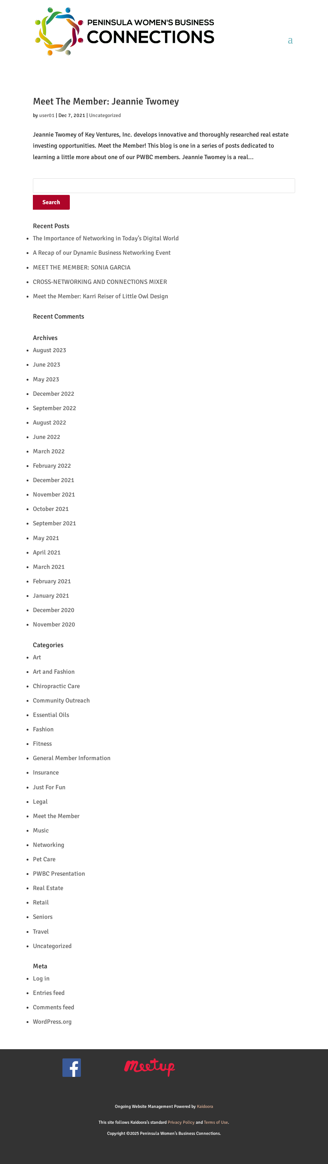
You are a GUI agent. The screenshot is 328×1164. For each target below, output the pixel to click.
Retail (41, 902)
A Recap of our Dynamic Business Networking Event (102, 253)
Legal (40, 802)
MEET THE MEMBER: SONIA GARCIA (81, 267)
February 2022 (52, 466)
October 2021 (51, 509)
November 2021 (54, 494)
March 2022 (49, 451)
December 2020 (53, 610)
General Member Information (71, 758)
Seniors (42, 917)
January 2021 (51, 596)
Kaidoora (205, 1106)
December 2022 (53, 394)
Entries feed (49, 993)
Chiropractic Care (56, 686)
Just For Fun (49, 787)
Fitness (42, 744)
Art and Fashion (54, 672)
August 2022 (49, 422)
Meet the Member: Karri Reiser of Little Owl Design (100, 296)
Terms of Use (216, 1122)
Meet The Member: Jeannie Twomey (106, 101)
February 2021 (52, 581)
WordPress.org (52, 1022)
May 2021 (46, 538)
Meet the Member (56, 816)
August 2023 (49, 350)
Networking (48, 845)
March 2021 (49, 567)
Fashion (43, 729)
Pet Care (44, 859)
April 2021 (47, 552)
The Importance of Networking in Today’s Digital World (106, 238)
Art (37, 657)
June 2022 (46, 437)
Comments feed (53, 1007)
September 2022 (54, 408)
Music (41, 830)
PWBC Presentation (59, 874)
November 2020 (54, 624)
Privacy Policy (181, 1122)
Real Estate (48, 888)
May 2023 (46, 379)
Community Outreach (61, 700)
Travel (41, 931)
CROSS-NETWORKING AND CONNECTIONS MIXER (100, 282)
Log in (41, 978)
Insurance (46, 772)
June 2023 (46, 364)
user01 (47, 115)
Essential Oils (51, 715)
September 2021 (54, 523)
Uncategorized (105, 115)
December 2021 (53, 480)
